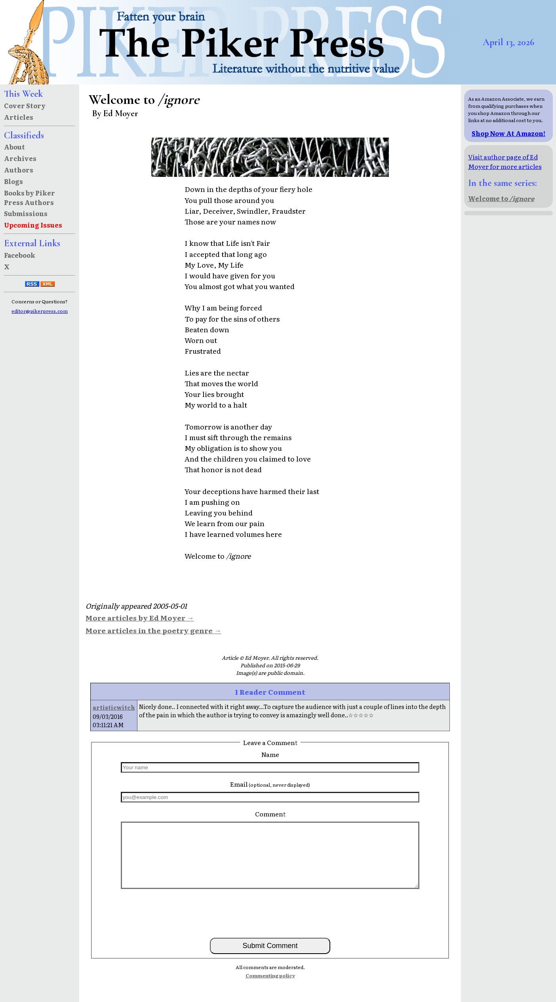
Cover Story (25, 105)
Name (270, 754)
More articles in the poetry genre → (153, 630)
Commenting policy (270, 975)
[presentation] (270, 912)
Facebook (19, 255)
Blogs (13, 181)
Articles (18, 117)
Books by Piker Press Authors (29, 197)
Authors (18, 169)
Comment (270, 813)
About (14, 146)
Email (270, 784)
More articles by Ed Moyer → (140, 617)
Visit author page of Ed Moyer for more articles (505, 161)
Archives (20, 158)
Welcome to (501, 198)
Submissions (26, 213)
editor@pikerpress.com (39, 310)
